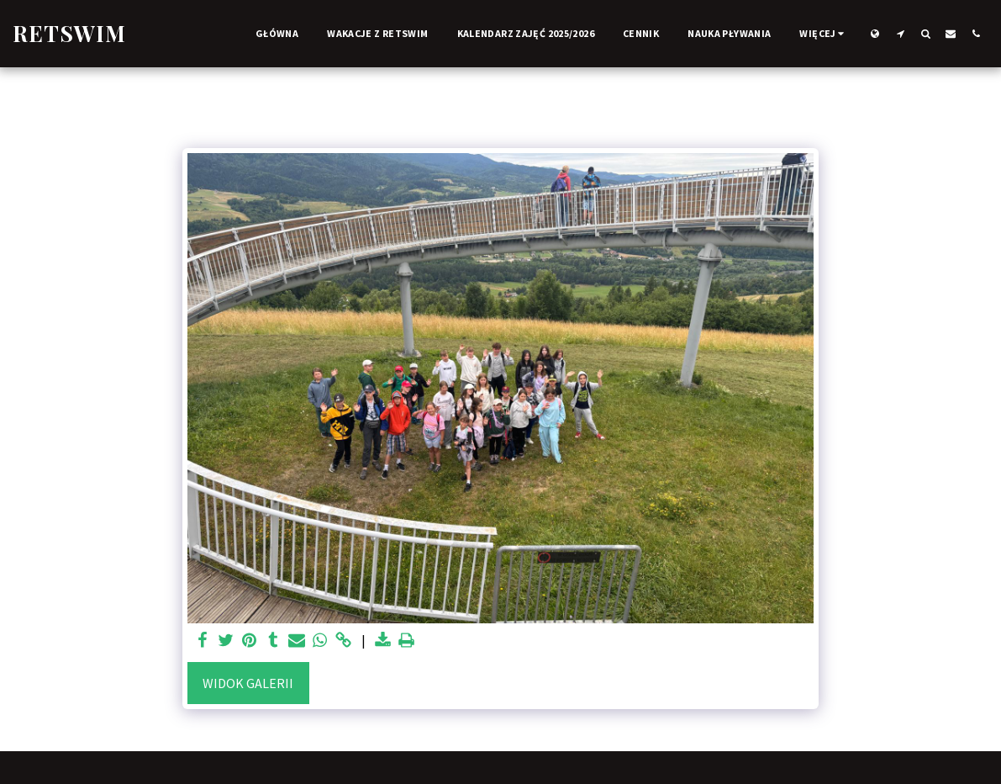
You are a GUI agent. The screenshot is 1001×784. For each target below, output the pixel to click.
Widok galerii (248, 683)
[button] (900, 33)
